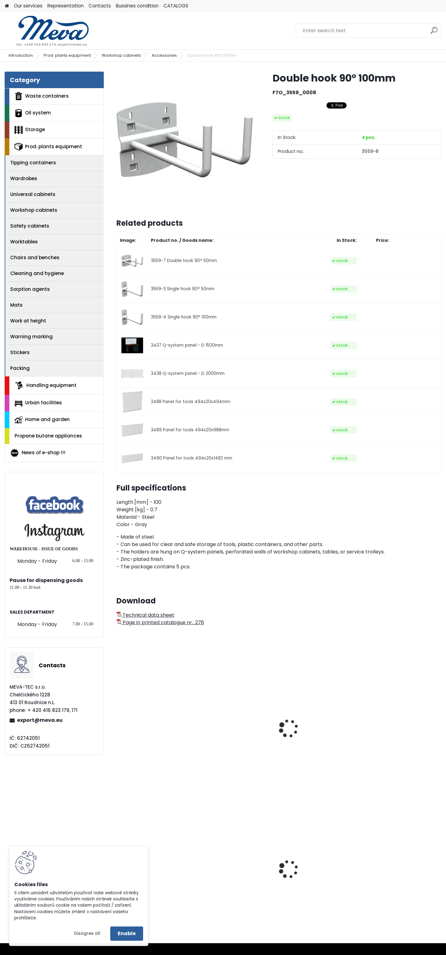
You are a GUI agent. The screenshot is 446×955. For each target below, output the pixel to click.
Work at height (28, 321)
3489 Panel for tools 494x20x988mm (190, 430)
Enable (127, 933)
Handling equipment (46, 385)
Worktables (24, 241)
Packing (20, 368)
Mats (16, 305)
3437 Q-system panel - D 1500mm (187, 345)
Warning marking (31, 336)
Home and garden (42, 419)
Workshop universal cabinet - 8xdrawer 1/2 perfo (402, 746)
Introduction (21, 55)
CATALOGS (176, 5)
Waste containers (42, 96)
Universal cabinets (32, 194)
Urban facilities (38, 403)
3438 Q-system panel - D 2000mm (188, 373)
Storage (30, 130)
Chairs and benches (34, 257)
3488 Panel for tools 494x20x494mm (190, 402)
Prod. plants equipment (67, 55)
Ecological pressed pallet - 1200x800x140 (153, 882)
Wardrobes (23, 178)
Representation (65, 5)
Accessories (164, 55)
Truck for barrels (223, 885)
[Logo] (47, 30)
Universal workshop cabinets (309, 746)
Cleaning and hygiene (37, 273)
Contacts (100, 5)
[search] (434, 33)
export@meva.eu (40, 720)
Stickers (20, 352)
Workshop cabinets (121, 55)
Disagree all (87, 933)
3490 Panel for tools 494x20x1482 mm (191, 458)
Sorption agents (30, 289)
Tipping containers (33, 162)
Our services (28, 5)
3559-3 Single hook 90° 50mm (182, 289)
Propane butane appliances (48, 436)
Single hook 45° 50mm (148, 743)
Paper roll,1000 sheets (394, 880)
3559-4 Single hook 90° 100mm (183, 317)
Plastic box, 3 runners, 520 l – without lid (320, 882)
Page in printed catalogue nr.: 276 (160, 622)
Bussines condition (137, 5)
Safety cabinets (29, 226)
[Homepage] (7, 6)
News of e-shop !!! (37, 453)
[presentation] (119, 721)
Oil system (33, 113)
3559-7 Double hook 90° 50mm (184, 261)
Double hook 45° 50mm (231, 743)
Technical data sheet (145, 615)
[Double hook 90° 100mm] (184, 140)
